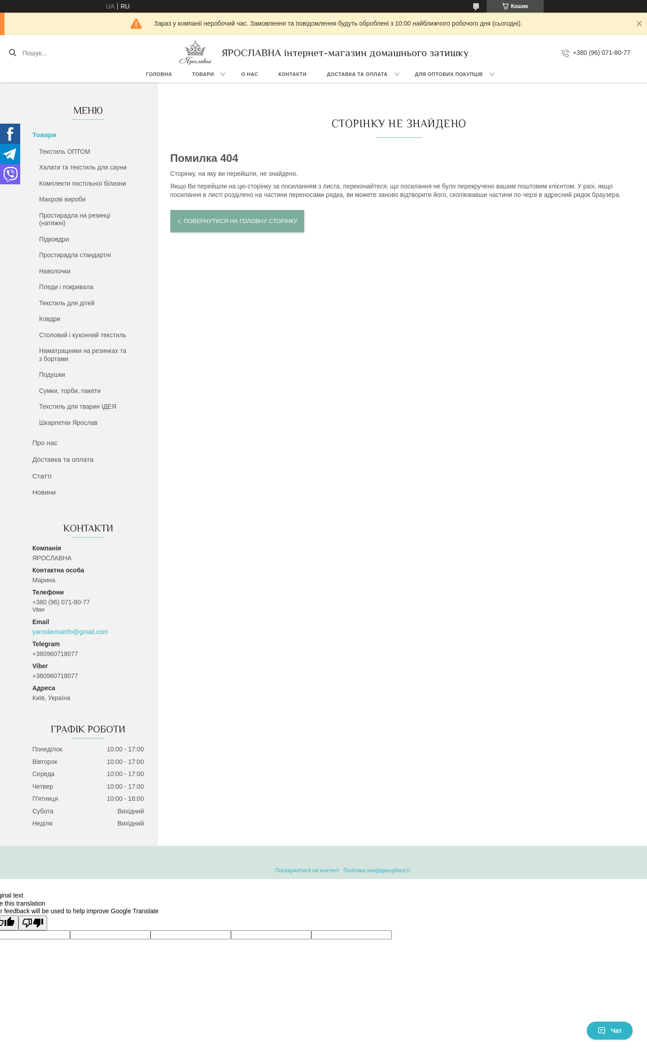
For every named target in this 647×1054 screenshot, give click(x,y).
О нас (249, 74)
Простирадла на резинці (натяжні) (74, 219)
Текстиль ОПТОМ (64, 151)
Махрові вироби (62, 199)
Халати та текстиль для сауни (83, 167)
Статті (42, 476)
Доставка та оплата (357, 74)
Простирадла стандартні (75, 255)
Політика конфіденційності (376, 870)
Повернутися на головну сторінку (240, 221)
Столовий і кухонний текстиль (82, 335)
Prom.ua (365, 854)
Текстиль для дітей (66, 303)
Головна (159, 74)
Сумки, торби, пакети (70, 390)
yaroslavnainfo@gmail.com (70, 631)
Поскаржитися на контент (307, 870)
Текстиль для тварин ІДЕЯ (77, 406)
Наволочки (55, 271)
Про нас (45, 443)
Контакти (293, 74)
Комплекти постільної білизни (82, 183)
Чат (610, 1031)
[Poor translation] (32, 923)
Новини (44, 492)
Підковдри (54, 239)
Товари (203, 74)
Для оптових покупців (449, 74)
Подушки (52, 374)
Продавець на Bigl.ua (323, 862)
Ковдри (49, 318)
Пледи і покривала (66, 286)
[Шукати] (12, 53)
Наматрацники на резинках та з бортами (82, 354)
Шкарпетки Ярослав (68, 422)
